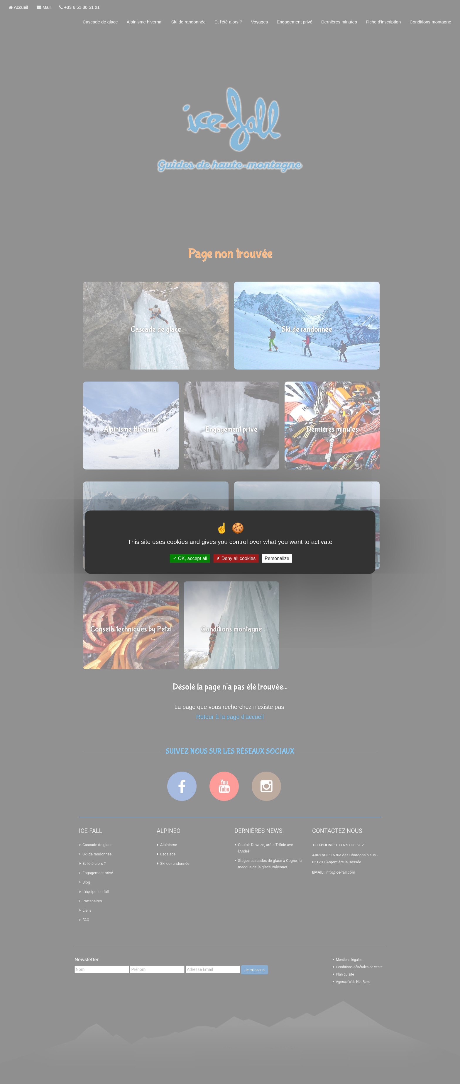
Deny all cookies (236, 558)
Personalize (277, 558)
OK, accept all (190, 558)
